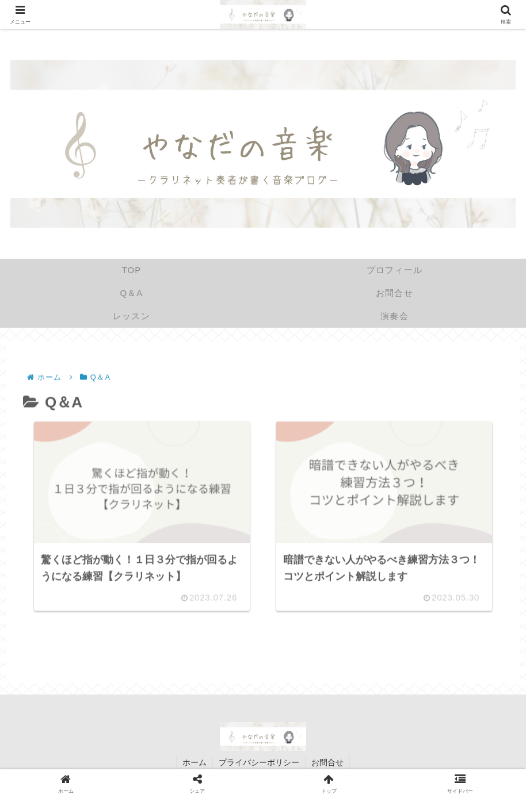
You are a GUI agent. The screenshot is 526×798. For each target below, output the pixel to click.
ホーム (194, 762)
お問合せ (327, 762)
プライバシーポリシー (259, 762)
